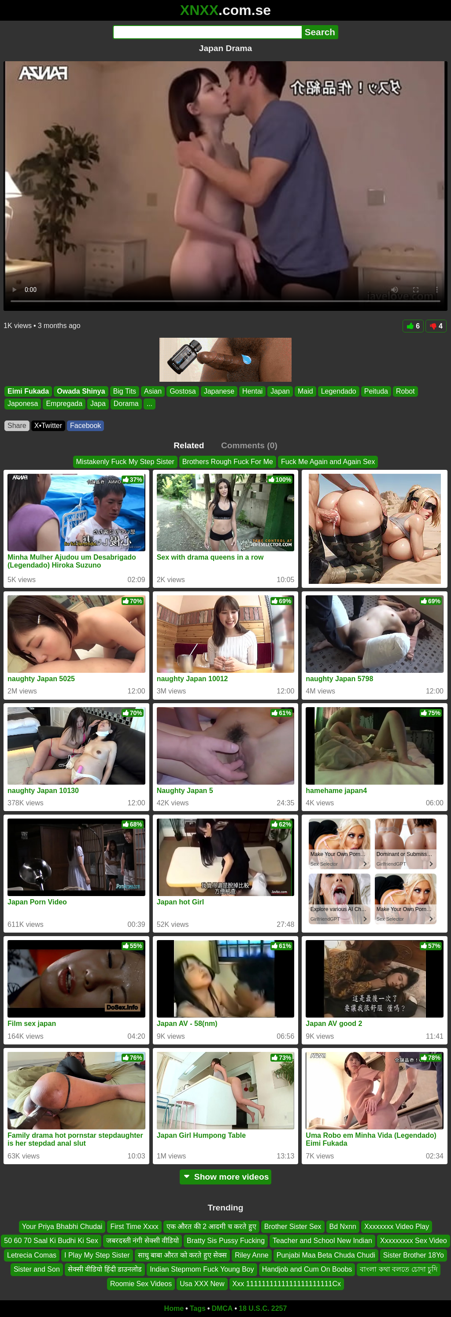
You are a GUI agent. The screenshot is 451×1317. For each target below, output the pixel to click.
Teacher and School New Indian (322, 1241)
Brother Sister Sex (293, 1226)
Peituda (376, 391)
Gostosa (183, 391)
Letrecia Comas (31, 1255)
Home (174, 1308)
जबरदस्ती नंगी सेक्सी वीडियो (142, 1241)
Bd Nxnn (342, 1226)
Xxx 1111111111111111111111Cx (287, 1283)
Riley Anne (252, 1255)
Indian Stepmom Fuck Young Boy (202, 1269)
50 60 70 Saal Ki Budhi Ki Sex (51, 1241)
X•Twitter (48, 425)
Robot (405, 391)
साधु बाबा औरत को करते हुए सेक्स (182, 1255)
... (149, 404)
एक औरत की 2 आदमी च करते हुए (211, 1226)
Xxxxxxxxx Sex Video (413, 1241)
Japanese (219, 391)
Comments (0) (249, 445)
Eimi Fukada (28, 391)
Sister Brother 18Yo (413, 1255)
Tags (198, 1308)
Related (189, 445)
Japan (280, 391)
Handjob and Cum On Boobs (307, 1269)
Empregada (64, 404)
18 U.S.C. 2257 (263, 1308)
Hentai (252, 391)
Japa (98, 404)
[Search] (207, 32)
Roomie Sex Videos (141, 1283)
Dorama (126, 404)
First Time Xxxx (134, 1226)
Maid (305, 391)
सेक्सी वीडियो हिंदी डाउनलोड (105, 1269)
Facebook (85, 425)
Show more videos (225, 1176)
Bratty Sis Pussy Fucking (226, 1241)
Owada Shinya (81, 391)
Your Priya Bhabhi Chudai (62, 1226)
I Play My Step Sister (97, 1255)
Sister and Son (37, 1269)
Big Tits (124, 391)
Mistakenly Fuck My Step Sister (125, 461)
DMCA (222, 1308)
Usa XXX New (202, 1283)
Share (16, 425)
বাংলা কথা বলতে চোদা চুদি (398, 1269)
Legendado (338, 391)
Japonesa (22, 404)
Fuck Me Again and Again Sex (328, 461)
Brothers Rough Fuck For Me (227, 461)
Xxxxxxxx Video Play (396, 1226)
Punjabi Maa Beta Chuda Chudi (326, 1255)
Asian (153, 391)
